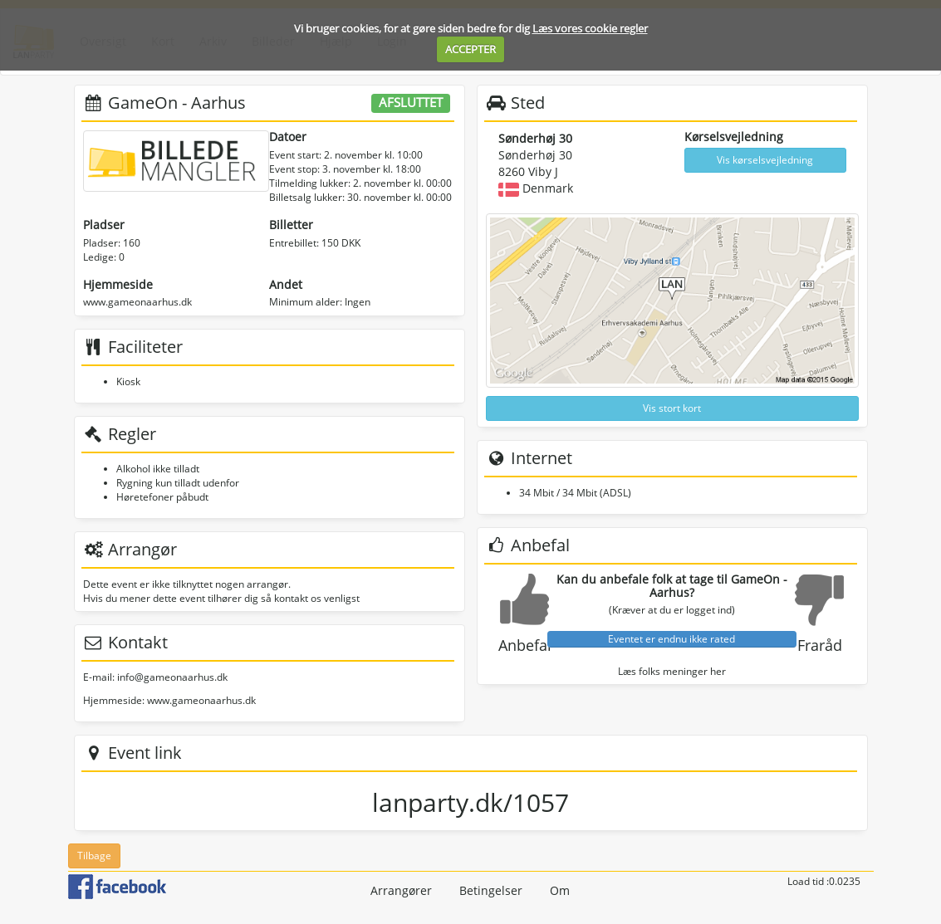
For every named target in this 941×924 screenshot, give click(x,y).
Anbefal (524, 645)
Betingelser (490, 890)
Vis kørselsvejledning (765, 160)
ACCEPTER (470, 49)
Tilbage (94, 855)
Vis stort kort (672, 408)
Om (560, 890)
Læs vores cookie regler (590, 28)
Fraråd (819, 645)
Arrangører (401, 890)
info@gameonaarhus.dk (172, 677)
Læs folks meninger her (672, 671)
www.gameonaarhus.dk (137, 302)
